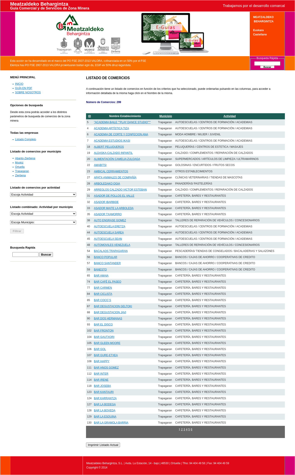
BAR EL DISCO (103, 324)
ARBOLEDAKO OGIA (107, 183)
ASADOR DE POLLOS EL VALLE (114, 195)
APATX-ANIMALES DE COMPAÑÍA (115, 177)
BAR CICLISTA (103, 293)
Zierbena (20, 175)
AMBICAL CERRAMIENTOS (111, 171)
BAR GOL (100, 349)
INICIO (19, 83)
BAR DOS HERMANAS (108, 318)
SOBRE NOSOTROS (28, 92)
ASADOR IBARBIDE (106, 202)
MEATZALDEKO (263, 17)
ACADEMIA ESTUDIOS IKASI (112, 140)
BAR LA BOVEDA (104, 410)
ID (89, 116)
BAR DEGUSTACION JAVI (110, 312)
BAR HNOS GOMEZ (106, 367)
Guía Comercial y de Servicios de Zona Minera (49, 8)
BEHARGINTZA (263, 21)
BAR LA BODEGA (105, 404)
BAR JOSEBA (102, 385)
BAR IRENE (101, 379)
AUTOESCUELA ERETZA (109, 226)
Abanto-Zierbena (25, 158)
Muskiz (19, 162)
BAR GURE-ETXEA (106, 355)
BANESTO (100, 269)
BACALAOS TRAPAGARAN (111, 251)
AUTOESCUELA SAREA (109, 232)
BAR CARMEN (103, 287)
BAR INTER (101, 373)
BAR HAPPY (101, 361)
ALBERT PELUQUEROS (109, 146)
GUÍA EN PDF (23, 88)
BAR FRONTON (103, 330)
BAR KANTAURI (104, 392)
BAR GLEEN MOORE (107, 343)
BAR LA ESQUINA (105, 416)
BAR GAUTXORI (104, 337)
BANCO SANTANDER (107, 263)
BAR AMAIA (101, 275)
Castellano (260, 34)
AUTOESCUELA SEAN (108, 238)
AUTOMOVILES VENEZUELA (112, 245)
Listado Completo (25, 139)
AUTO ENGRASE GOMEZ (110, 220)
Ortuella (20, 166)
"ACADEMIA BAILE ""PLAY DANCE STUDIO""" (122, 122)
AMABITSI (100, 165)
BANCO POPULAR (105, 257)
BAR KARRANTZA (105, 398)
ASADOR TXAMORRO (108, 214)
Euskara (258, 30)
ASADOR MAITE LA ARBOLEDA (114, 208)
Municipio (165, 116)
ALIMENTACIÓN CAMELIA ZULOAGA (117, 159)
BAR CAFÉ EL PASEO (107, 281)
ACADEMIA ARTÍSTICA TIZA (111, 128)
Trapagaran (22, 171)
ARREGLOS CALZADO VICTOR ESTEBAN (120, 189)
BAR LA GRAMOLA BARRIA (111, 422)
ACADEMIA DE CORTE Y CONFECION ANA (121, 134)
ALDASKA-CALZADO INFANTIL (113, 152)
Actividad (229, 116)
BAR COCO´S (102, 300)
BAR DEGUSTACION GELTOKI (113, 306)
